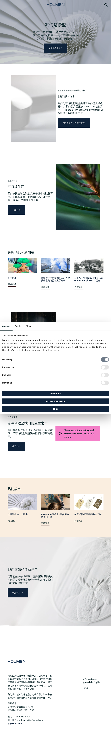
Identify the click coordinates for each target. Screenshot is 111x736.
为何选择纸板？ (55, 48)
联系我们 (16, 592)
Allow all (55, 393)
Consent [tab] (6, 326)
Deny (55, 408)
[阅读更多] (22, 272)
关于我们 (16, 446)
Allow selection (55, 401)
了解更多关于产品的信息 (73, 123)
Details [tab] (18, 326)
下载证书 (16, 210)
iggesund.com (15, 723)
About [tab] (29, 326)
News (85, 687)
